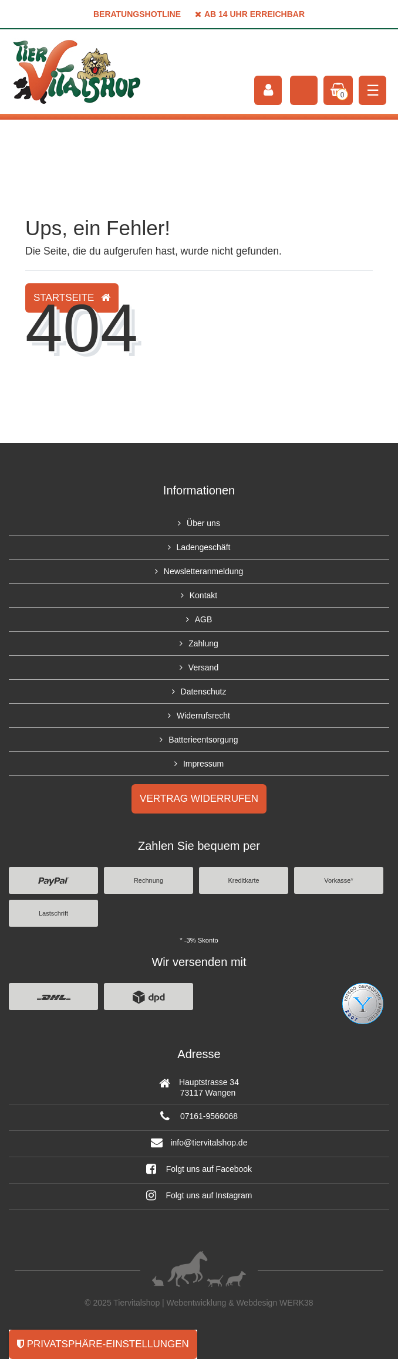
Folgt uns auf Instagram (199, 1195)
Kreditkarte (243, 880)
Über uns (203, 523)
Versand (203, 667)
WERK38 (296, 1302)
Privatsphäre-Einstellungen (103, 1344)
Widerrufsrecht (203, 715)
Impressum (203, 763)
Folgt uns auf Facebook (199, 1169)
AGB (204, 619)
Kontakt (203, 595)
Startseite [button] (71, 297)
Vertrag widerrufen (199, 798)
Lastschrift (53, 913)
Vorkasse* (338, 880)
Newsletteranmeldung (203, 571)
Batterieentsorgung (203, 739)
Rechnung (148, 880)
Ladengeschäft (204, 547)
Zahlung (203, 643)
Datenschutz (204, 691)
